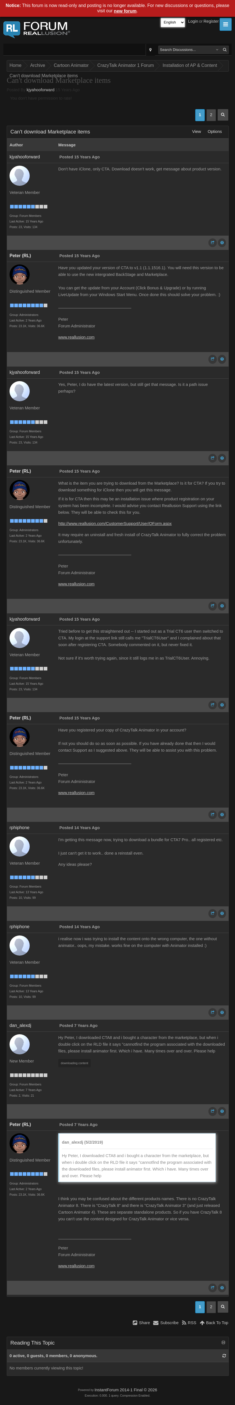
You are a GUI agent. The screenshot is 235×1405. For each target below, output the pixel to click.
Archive (37, 65)
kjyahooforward (40, 90)
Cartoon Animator (71, 65)
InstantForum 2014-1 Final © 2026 (125, 1390)
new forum (125, 11)
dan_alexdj (20, 1025)
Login (193, 21)
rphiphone (19, 827)
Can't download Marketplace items (44, 75)
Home (16, 65)
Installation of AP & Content (189, 65)
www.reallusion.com (76, 337)
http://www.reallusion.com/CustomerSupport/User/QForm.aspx (115, 523)
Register (211, 21)
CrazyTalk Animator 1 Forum (125, 65)
